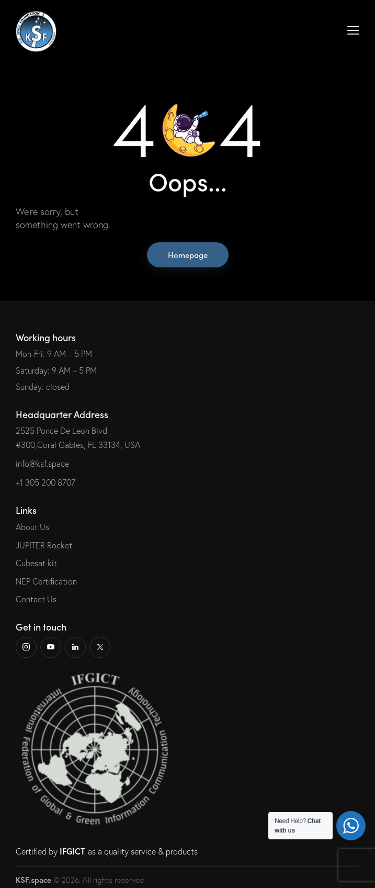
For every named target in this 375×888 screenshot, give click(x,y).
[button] (353, 29)
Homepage (188, 254)
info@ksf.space (42, 463)
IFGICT (72, 851)
